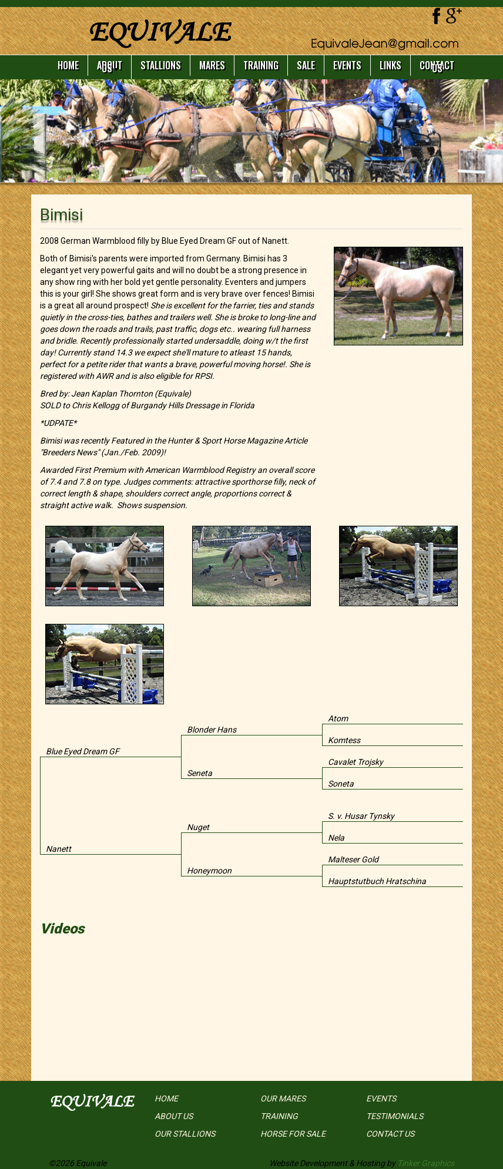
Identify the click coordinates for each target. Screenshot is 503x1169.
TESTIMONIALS (394, 1116)
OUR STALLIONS (185, 1133)
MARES (212, 65)
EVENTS (347, 65)
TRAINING (261, 65)
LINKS (390, 65)
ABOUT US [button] (109, 66)
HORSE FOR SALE (293, 1133)
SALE (306, 65)
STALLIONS (160, 65)
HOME (68, 65)
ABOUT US (174, 1116)
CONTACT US (437, 66)
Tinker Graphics (425, 1163)
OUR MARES (283, 1098)
